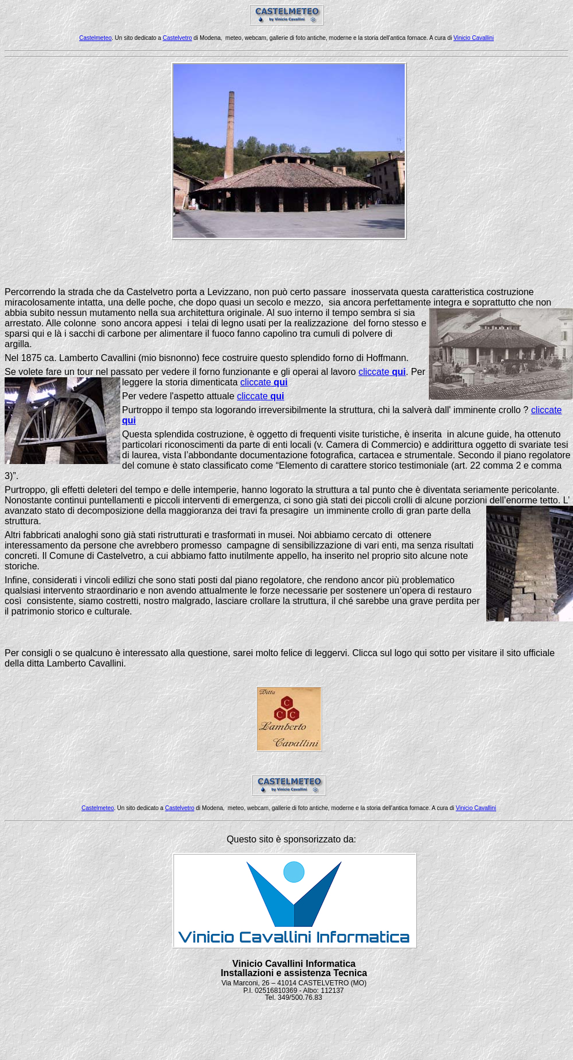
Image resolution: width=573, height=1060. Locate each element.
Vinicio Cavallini (473, 38)
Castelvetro (177, 38)
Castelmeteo (95, 38)
